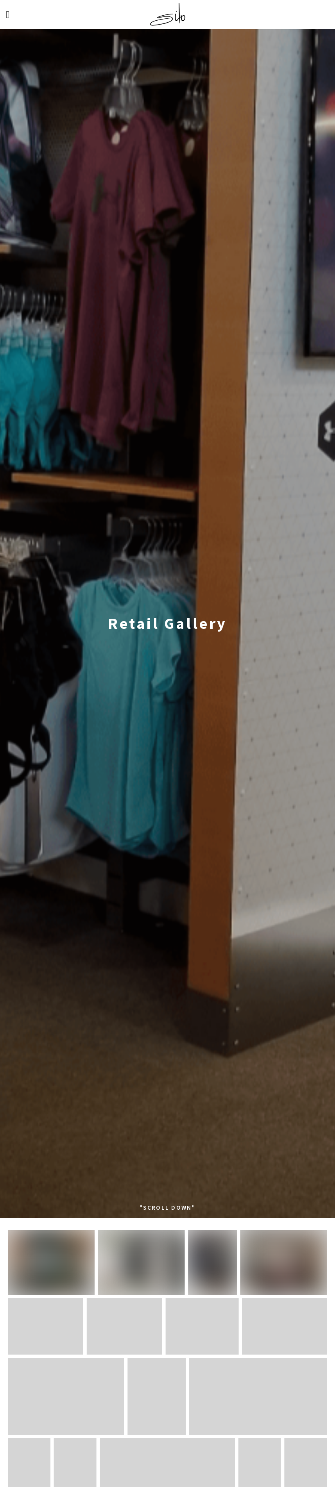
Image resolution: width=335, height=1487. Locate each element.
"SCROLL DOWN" (167, 1207)
